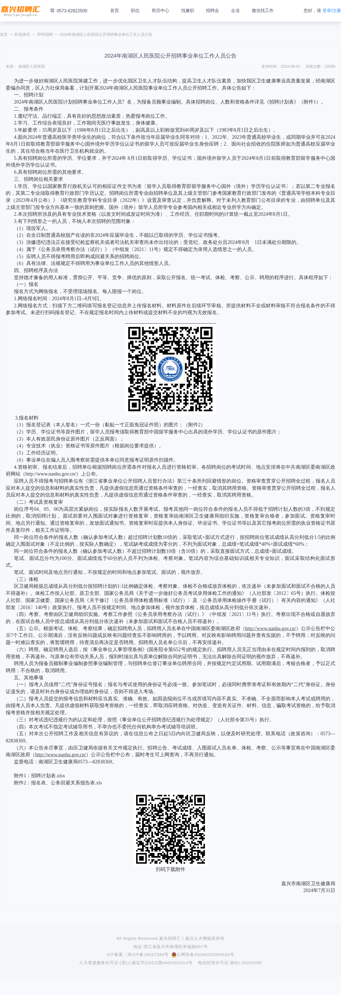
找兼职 (187, 10)
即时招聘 (45, 34)
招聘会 (212, 10)
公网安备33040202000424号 (202, 954)
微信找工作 (263, 10)
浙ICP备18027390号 (148, 954)
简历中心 (160, 10)
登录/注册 (331, 10)
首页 (114, 10)
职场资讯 (22, 34)
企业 (235, 10)
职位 (135, 10)
